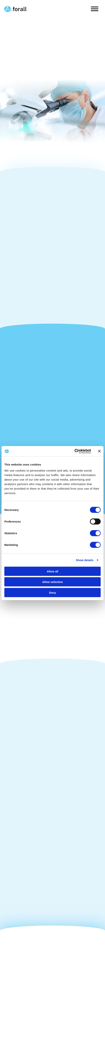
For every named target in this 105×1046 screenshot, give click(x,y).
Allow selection (52, 581)
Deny (52, 592)
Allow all (52, 571)
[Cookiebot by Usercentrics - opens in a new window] (74, 451)
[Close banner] (99, 451)
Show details (84, 560)
